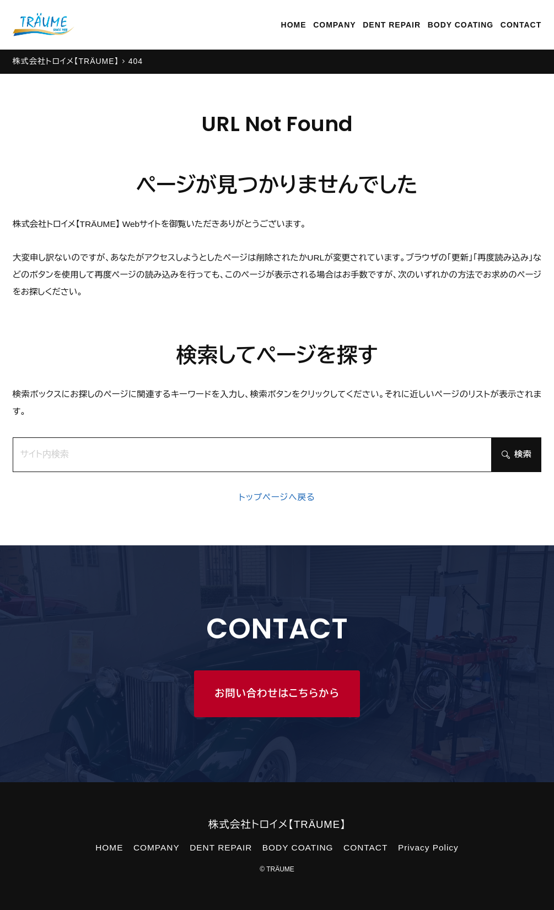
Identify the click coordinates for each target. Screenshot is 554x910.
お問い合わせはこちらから (277, 693)
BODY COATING (461, 24)
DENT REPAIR (392, 24)
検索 (516, 454)
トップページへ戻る (277, 497)
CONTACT (521, 24)
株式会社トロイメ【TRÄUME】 (277, 824)
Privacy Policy (428, 847)
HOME (293, 24)
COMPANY (334, 24)
